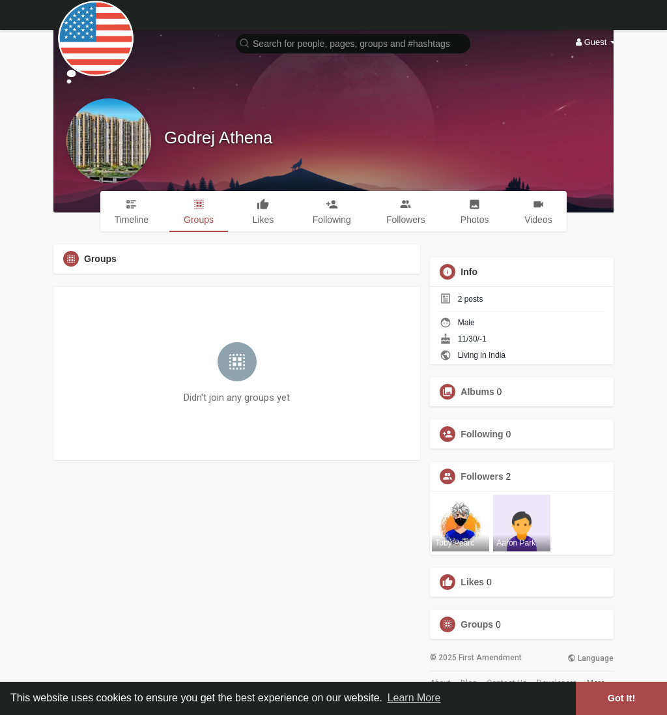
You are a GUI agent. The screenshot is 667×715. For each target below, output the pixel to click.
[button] (353, 42)
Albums (477, 392)
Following (482, 434)
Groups (477, 624)
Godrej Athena (218, 137)
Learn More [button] (414, 697)
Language (590, 658)
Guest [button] (596, 42)
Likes (472, 582)
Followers (482, 476)
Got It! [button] (621, 698)
